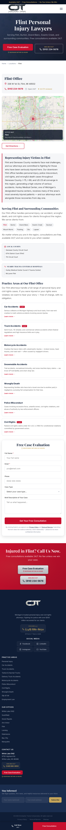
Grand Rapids (7, 719)
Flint (3, 726)
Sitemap (46, 819)
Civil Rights (6, 688)
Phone (7, 476)
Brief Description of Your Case (16, 497)
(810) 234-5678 (14, 89)
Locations (12, 63)
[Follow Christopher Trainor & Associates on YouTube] (41, 649)
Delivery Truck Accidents (11, 676)
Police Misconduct (8, 684)
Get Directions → (13, 146)
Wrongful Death (8, 692)
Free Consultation (49, 826)
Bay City (5, 738)
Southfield (5, 715)
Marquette (6, 742)
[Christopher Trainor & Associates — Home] (15, 8)
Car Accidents (7, 665)
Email (7, 464)
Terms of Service (47, 527)
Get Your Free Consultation (33, 521)
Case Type (9, 487)
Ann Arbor (5, 723)
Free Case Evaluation (17, 47)
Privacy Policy (34, 527)
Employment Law (8, 699)
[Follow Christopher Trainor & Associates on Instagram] (25, 649)
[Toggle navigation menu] (61, 9)
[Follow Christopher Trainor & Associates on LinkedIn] (41, 643)
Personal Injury (7, 661)
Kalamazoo (6, 734)
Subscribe (55, 800)
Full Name (9, 453)
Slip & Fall (5, 695)
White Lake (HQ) (8, 711)
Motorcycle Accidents (10, 680)
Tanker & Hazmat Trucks (11, 673)
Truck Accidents (8, 669)
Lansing (5, 730)
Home (4, 63)
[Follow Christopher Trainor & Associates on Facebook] (25, 643)
